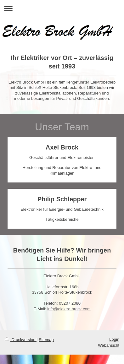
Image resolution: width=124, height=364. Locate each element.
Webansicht (108, 345)
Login (114, 339)
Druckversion (21, 339)
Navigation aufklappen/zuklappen (62, 8)
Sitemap (46, 339)
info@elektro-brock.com (68, 309)
